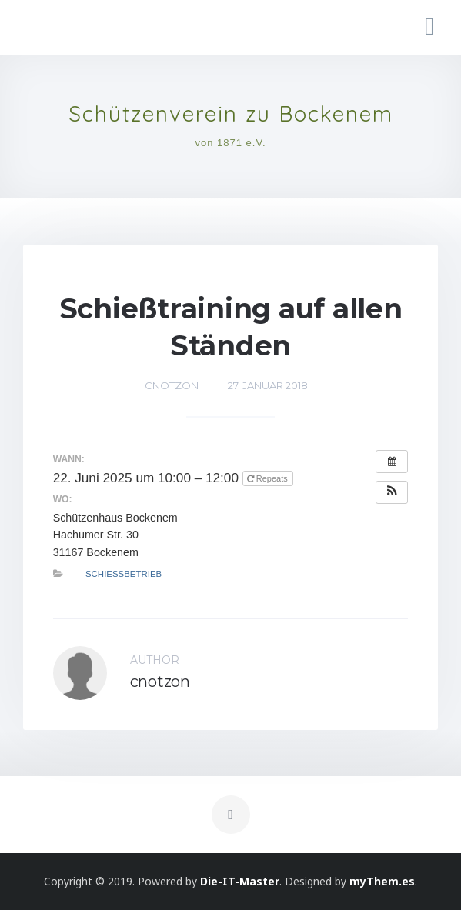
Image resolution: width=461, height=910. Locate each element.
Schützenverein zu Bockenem (230, 114)
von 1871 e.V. (230, 142)
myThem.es (382, 881)
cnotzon (172, 385)
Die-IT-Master (239, 881)
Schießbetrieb (123, 573)
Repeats (268, 478)
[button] (391, 492)
